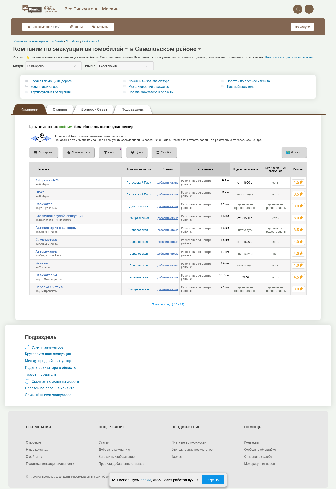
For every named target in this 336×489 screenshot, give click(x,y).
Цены (76, 26)
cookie (146, 480)
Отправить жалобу (258, 456)
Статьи (104, 442)
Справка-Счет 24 (49, 287)
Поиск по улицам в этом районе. (289, 57)
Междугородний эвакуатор (148, 86)
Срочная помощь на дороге (51, 81)
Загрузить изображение (117, 456)
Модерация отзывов (259, 464)
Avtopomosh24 (47, 180)
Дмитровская (138, 206)
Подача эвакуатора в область (150, 92)
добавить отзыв (167, 182)
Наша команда (37, 449)
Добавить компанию (114, 449)
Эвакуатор (44, 204)
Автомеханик (46, 251)
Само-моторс (46, 240)
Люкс (40, 192)
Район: (90, 66)
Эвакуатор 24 (46, 275)
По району (72, 41)
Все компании (43, 26)
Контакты (251, 442)
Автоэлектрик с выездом (56, 228)
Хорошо (213, 480)
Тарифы (177, 456)
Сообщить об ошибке (260, 449)
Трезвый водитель (240, 86)
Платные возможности (189, 442)
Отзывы (100, 26)
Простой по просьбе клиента (248, 81)
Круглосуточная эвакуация (50, 92)
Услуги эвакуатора (44, 86)
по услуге (302, 27)
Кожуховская (139, 277)
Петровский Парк (139, 182)
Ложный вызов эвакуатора (148, 81)
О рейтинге (34, 456)
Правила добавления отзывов (121, 464)
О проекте (33, 442)
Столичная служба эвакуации (59, 216)
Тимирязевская (139, 218)
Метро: (18, 66)
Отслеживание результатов (192, 449)
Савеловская (139, 230)
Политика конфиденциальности (50, 464)
